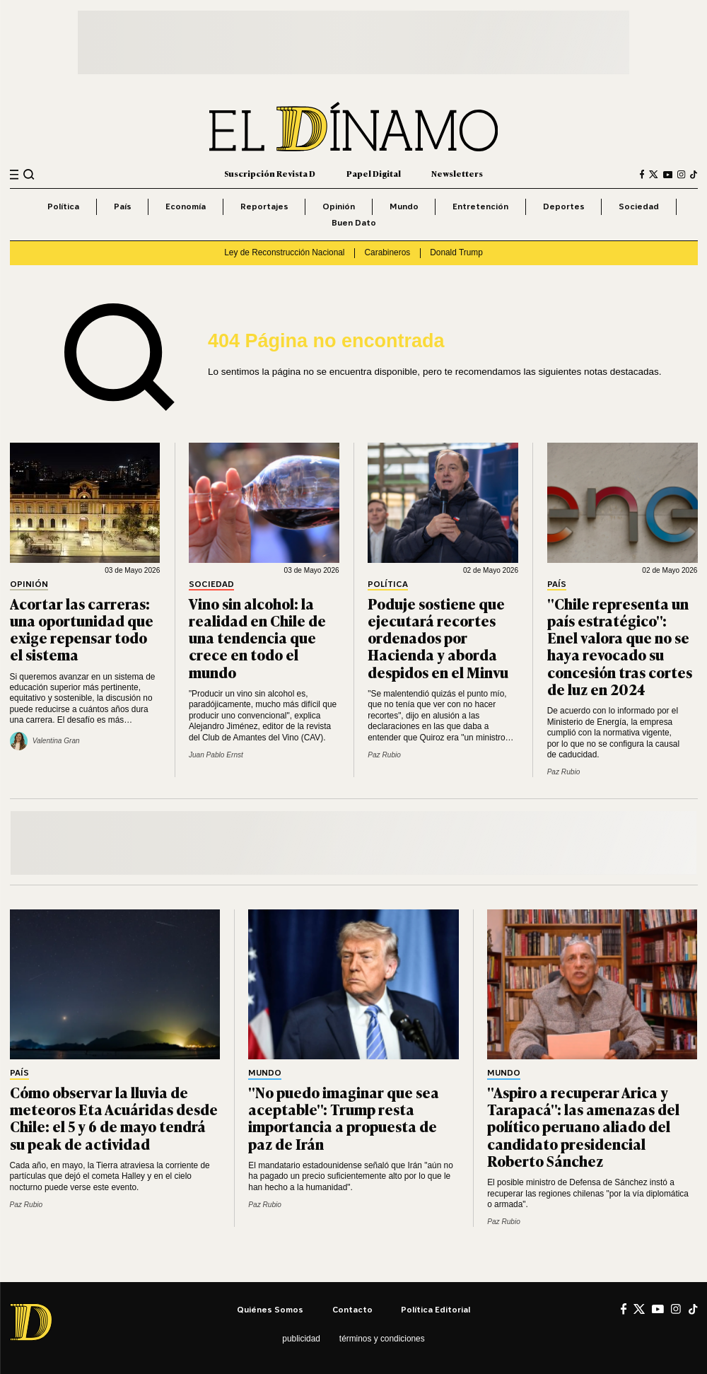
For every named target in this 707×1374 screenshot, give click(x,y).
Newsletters (457, 174)
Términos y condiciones (382, 1339)
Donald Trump (456, 252)
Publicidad (301, 1339)
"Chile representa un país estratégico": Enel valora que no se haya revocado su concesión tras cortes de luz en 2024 (619, 646)
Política (63, 206)
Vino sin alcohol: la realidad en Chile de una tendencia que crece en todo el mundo (257, 637)
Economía (185, 206)
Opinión (338, 206)
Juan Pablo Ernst (216, 755)
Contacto (352, 1309)
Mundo (404, 206)
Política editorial (435, 1309)
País (123, 206)
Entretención (480, 206)
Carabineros (388, 252)
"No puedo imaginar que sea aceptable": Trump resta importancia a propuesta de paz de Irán (343, 1117)
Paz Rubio (384, 755)
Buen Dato (354, 222)
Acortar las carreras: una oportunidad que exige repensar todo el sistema (81, 629)
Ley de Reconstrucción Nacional (284, 252)
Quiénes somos (270, 1309)
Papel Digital (373, 174)
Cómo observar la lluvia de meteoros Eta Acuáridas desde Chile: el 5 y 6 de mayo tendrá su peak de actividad (114, 1117)
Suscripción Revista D (269, 174)
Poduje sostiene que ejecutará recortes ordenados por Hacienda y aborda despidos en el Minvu (438, 637)
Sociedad (639, 206)
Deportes (564, 206)
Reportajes (264, 206)
